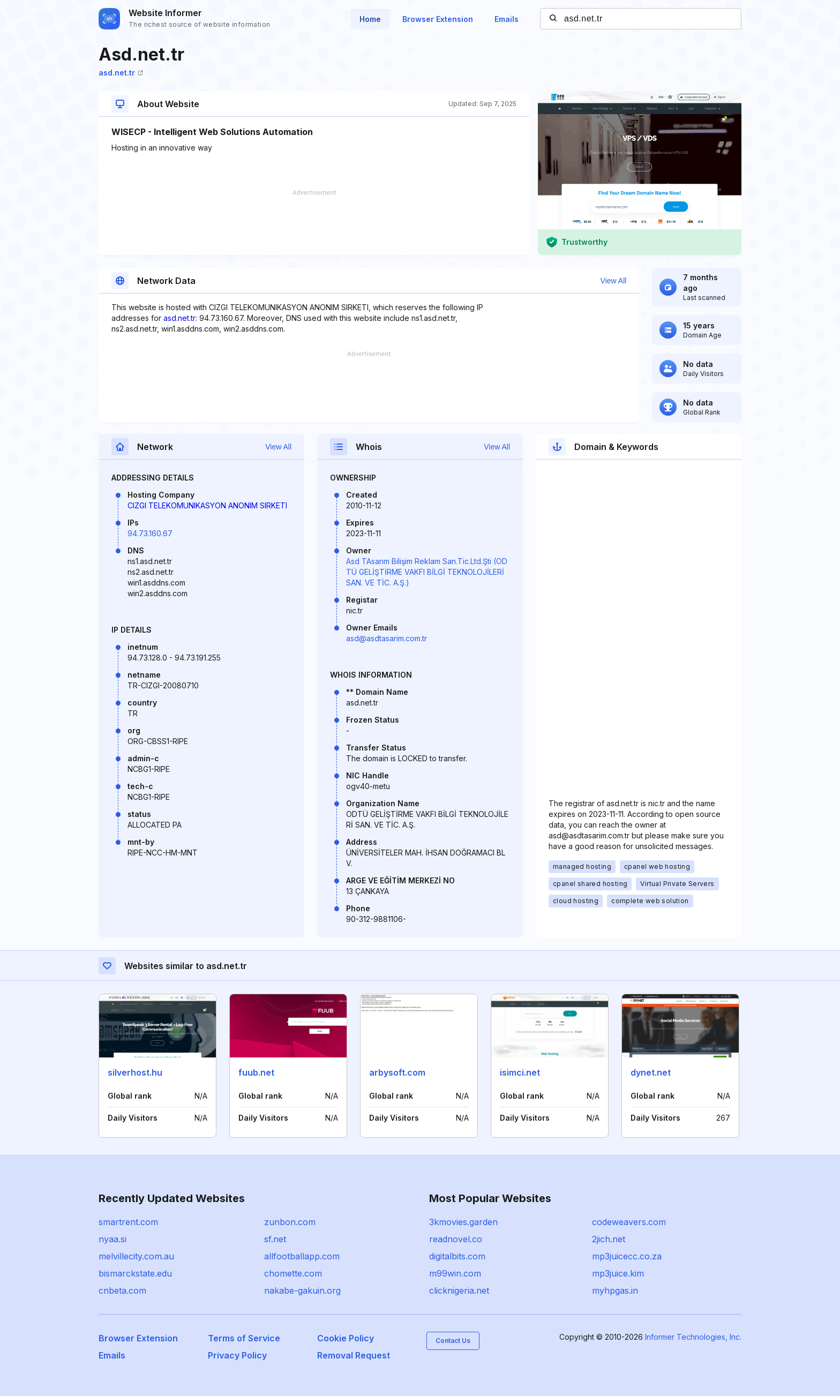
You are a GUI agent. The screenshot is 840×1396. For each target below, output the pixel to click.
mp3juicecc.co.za (627, 1256)
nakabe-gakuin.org (302, 1290)
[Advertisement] (313, 222)
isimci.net (520, 1072)
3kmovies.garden (463, 1222)
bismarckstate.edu (135, 1273)
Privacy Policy (237, 1355)
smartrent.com (128, 1222)
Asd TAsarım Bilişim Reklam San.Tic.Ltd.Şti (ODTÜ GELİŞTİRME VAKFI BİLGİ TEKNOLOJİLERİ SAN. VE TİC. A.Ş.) (426, 572)
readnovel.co (455, 1239)
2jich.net (608, 1239)
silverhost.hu (135, 1072)
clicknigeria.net (459, 1290)
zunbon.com (290, 1222)
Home (370, 19)
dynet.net (651, 1072)
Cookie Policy (345, 1338)
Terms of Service (244, 1338)
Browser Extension (437, 19)
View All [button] (614, 280)
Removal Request (353, 1355)
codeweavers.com (629, 1222)
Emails (506, 19)
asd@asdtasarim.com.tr (386, 638)
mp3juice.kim (618, 1273)
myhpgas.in (615, 1290)
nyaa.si (112, 1239)
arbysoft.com (397, 1072)
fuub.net (256, 1072)
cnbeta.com (122, 1290)
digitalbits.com (457, 1256)
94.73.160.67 (150, 533)
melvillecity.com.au (136, 1256)
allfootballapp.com (302, 1256)
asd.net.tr (121, 72)
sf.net (275, 1239)
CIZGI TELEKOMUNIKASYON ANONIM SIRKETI (207, 505)
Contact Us (453, 1341)
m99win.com (455, 1273)
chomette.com (293, 1273)
